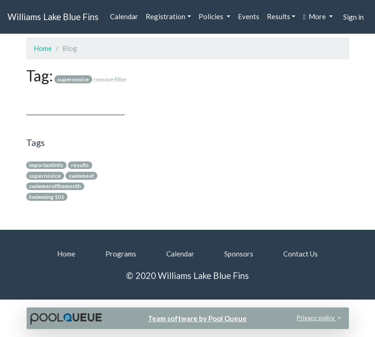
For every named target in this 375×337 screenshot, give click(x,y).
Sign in (353, 17)
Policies (212, 16)
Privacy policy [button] (316, 318)
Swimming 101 (46, 197)
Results (278, 16)
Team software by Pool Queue (197, 318)
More (315, 16)
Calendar (124, 16)
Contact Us (300, 253)
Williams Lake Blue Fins (53, 16)
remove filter (110, 79)
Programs (120, 253)
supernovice (45, 176)
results (80, 165)
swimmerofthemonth (55, 186)
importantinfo (46, 165)
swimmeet (81, 176)
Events (248, 16)
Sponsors (238, 253)
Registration (165, 16)
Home (43, 48)
